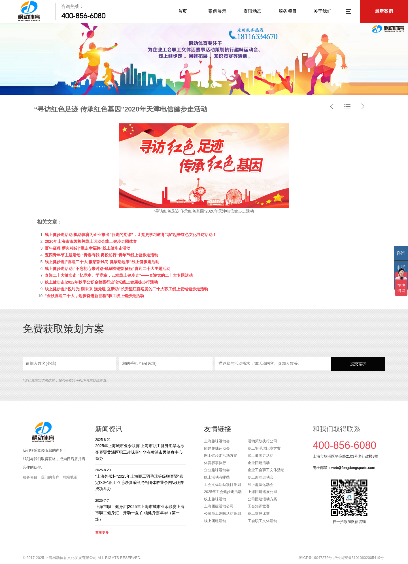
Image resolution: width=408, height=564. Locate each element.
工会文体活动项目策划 (222, 484)
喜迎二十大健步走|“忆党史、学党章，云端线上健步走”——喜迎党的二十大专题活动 (119, 275)
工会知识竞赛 (259, 506)
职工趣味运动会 (260, 477)
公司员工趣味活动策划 (222, 513)
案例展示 (217, 11)
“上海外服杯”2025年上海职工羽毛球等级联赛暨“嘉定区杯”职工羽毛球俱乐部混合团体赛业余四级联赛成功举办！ (140, 479)
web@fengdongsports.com (353, 468)
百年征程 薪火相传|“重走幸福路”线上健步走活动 (87, 248)
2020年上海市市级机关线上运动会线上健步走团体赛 (91, 241)
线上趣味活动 (215, 499)
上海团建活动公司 (218, 506)
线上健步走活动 (260, 455)
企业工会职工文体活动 (266, 470)
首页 (182, 11)
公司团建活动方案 (262, 499)
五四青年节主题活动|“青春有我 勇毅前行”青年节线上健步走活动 (101, 255)
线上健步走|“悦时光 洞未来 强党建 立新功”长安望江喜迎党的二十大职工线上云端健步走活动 (126, 289)
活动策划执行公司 (262, 441)
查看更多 (102, 533)
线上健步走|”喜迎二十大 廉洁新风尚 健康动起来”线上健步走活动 (102, 262)
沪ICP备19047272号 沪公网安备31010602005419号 (341, 558)
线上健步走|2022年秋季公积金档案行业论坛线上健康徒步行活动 (101, 282)
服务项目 (288, 11)
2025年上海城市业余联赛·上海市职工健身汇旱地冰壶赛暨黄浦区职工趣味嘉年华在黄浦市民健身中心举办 (140, 449)
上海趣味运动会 (217, 441)
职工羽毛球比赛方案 (264, 448)
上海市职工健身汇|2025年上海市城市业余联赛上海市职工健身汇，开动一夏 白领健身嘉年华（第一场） (140, 510)
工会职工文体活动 (262, 521)
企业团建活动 (259, 463)
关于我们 (322, 11)
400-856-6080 (83, 16)
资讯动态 (252, 11)
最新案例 (384, 11)
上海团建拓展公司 (262, 492)
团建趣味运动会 (217, 448)
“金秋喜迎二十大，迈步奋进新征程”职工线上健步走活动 (94, 295)
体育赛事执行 (215, 463)
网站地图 (70, 477)
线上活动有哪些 (217, 477)
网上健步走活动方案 (220, 455)
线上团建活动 (215, 521)
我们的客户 (50, 477)
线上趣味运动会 (260, 484)
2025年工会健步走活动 (223, 492)
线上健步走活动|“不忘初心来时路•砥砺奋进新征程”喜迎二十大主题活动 (107, 268)
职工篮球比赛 (259, 513)
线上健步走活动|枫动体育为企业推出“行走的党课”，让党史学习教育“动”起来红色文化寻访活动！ (130, 234)
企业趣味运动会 (217, 470)
